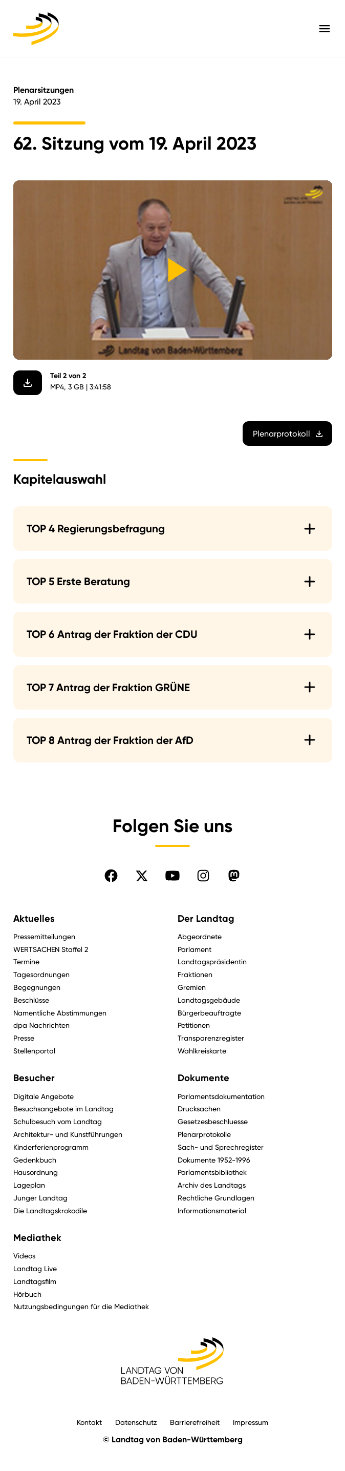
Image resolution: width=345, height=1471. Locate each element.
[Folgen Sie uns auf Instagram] (203, 875)
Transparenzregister (211, 1037)
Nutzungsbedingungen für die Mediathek (81, 1306)
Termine (26, 961)
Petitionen (194, 1025)
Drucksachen (199, 1108)
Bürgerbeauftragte (209, 1012)
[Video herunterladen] (27, 382)
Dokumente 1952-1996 (214, 1159)
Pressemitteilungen (44, 936)
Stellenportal (34, 1050)
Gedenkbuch (34, 1159)
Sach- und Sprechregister (221, 1147)
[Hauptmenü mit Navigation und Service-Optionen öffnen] (324, 28)
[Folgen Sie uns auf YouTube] (172, 875)
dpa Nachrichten (41, 1025)
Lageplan (29, 1184)
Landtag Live (35, 1268)
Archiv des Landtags (212, 1184)
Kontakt (89, 1422)
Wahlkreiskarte (202, 1050)
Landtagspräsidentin (212, 961)
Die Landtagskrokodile (50, 1210)
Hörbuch (27, 1294)
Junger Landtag (40, 1197)
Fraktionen (195, 974)
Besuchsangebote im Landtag (63, 1108)
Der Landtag (206, 918)
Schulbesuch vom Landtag (57, 1121)
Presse (23, 1037)
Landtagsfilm (34, 1281)
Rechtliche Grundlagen (216, 1197)
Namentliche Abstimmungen (59, 1012)
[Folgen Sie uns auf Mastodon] (234, 875)
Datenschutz (136, 1422)
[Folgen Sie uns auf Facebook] (111, 875)
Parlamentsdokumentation (221, 1096)
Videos (24, 1255)
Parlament (194, 949)
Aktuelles (34, 918)
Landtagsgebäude (209, 1000)
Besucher (34, 1078)
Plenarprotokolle (204, 1134)
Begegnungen (36, 987)
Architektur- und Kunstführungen (67, 1134)
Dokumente (203, 1078)
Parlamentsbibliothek (212, 1172)
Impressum (250, 1422)
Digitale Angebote (43, 1096)
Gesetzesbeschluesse (213, 1121)
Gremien (192, 987)
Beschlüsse (31, 1000)
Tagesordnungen (41, 974)
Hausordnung (35, 1172)
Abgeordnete (200, 936)
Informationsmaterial (212, 1210)
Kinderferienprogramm (51, 1147)
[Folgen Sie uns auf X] (142, 875)
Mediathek (37, 1238)
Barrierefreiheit (195, 1422)
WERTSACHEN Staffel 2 (50, 949)
